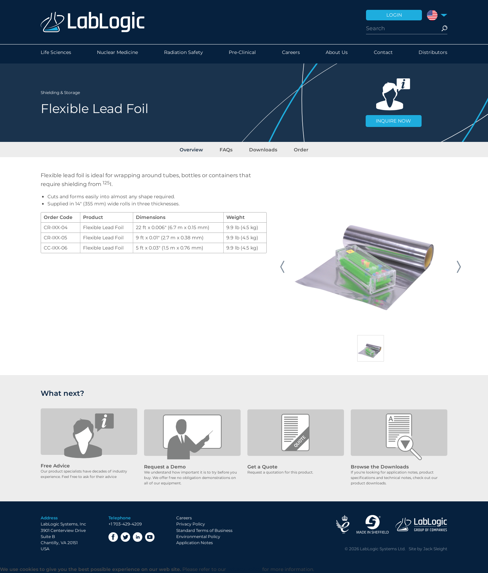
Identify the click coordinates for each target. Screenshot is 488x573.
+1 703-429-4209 (125, 524)
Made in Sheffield (372, 524)
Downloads (262, 149)
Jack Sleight (435, 549)
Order (296, 149)
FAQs (227, 149)
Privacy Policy (190, 524)
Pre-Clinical (242, 54)
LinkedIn (137, 537)
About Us (337, 54)
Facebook (113, 537)
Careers (291, 54)
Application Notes (194, 543)
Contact (383, 54)
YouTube (150, 537)
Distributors (433, 54)
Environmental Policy (198, 536)
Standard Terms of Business (204, 530)
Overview (196, 149)
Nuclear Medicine (117, 54)
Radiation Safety (183, 54)
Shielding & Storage (60, 91)
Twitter (125, 537)
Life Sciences (56, 54)
